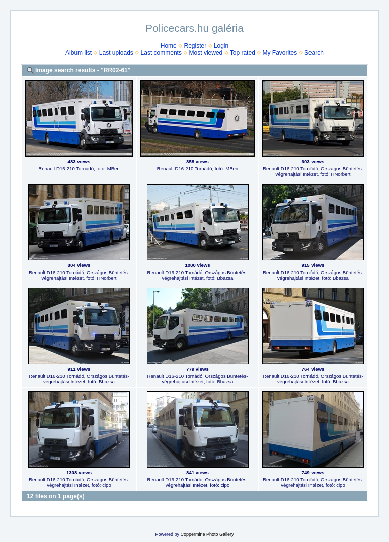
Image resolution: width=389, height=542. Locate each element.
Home (169, 45)
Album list (78, 52)
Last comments (161, 52)
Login (221, 45)
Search (314, 52)
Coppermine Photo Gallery (207, 534)
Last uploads (116, 52)
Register (195, 45)
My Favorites (280, 52)
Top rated (242, 52)
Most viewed (206, 52)
